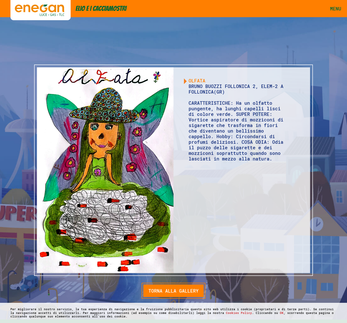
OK (282, 313)
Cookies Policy (239, 313)
